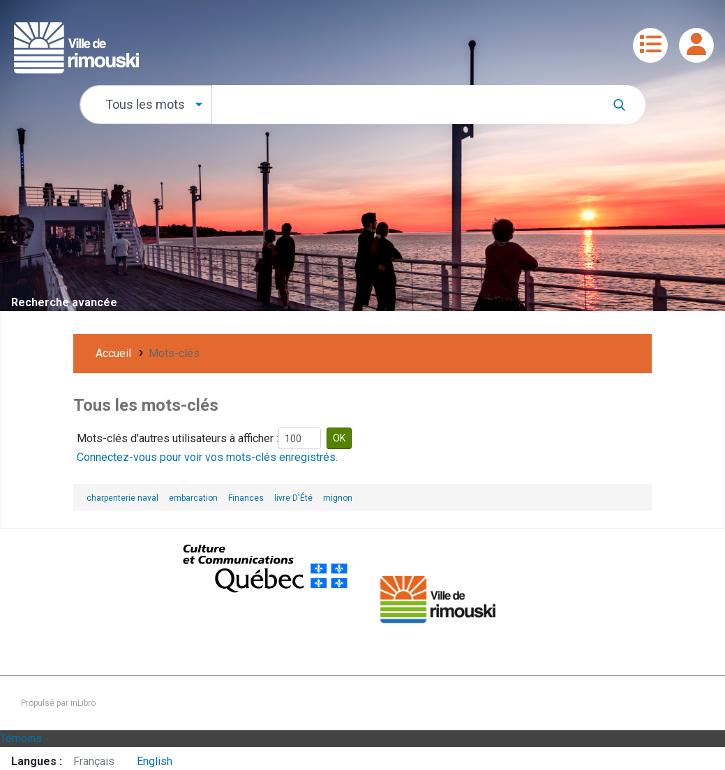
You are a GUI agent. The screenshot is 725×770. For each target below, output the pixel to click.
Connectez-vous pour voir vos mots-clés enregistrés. (207, 457)
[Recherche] (625, 104)
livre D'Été (293, 498)
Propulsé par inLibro (58, 703)
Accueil (113, 353)
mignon (337, 498)
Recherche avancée (64, 302)
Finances (246, 498)
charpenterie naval (122, 498)
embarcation (193, 498)
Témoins (21, 738)
